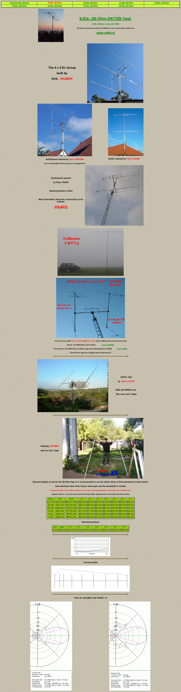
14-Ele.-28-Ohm (55, 6)
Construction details (19, 3)
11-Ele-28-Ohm (126, 3)
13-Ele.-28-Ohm (19, 6)
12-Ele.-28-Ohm (161, 3)
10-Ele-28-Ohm (90, 3)
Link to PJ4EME (108, 345)
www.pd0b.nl (105, 32)
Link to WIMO (121, 349)
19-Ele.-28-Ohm (126, 6)
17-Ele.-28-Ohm (90, 6)
